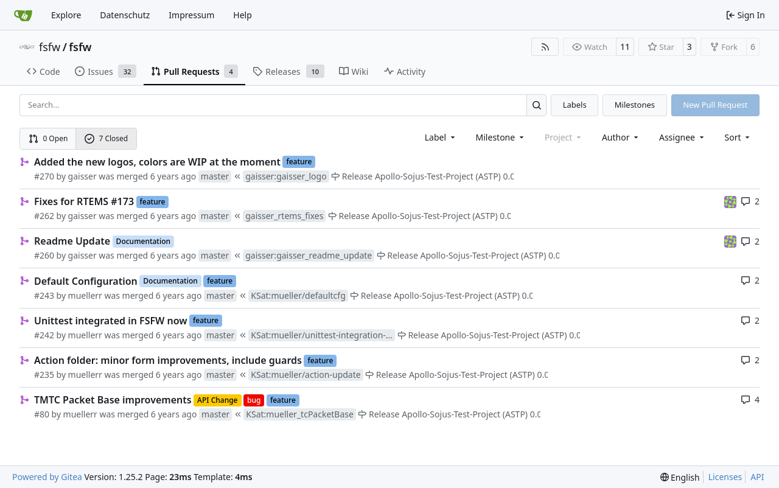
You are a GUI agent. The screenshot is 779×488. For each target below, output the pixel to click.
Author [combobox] (621, 137)
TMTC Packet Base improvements (113, 400)
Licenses (725, 477)
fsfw (49, 47)
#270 (44, 176)
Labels (575, 104)
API (757, 477)
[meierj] (730, 201)
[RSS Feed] (545, 47)
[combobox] (441, 137)
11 (625, 46)
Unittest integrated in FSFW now (110, 321)
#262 (44, 215)
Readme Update (72, 241)
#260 (44, 255)
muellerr (85, 295)
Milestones (635, 104)
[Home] (23, 15)
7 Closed (106, 138)
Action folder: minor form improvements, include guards (168, 360)
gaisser (82, 176)
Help (242, 15)
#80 (41, 414)
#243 (44, 295)
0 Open (48, 138)
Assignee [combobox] (682, 137)
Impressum (191, 15)
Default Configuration (86, 281)
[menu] (738, 137)
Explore (66, 15)
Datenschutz (125, 15)
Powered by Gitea (47, 477)
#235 (44, 374)
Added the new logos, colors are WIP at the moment (157, 162)
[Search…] (536, 105)
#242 (44, 335)
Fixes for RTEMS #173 (84, 201)
